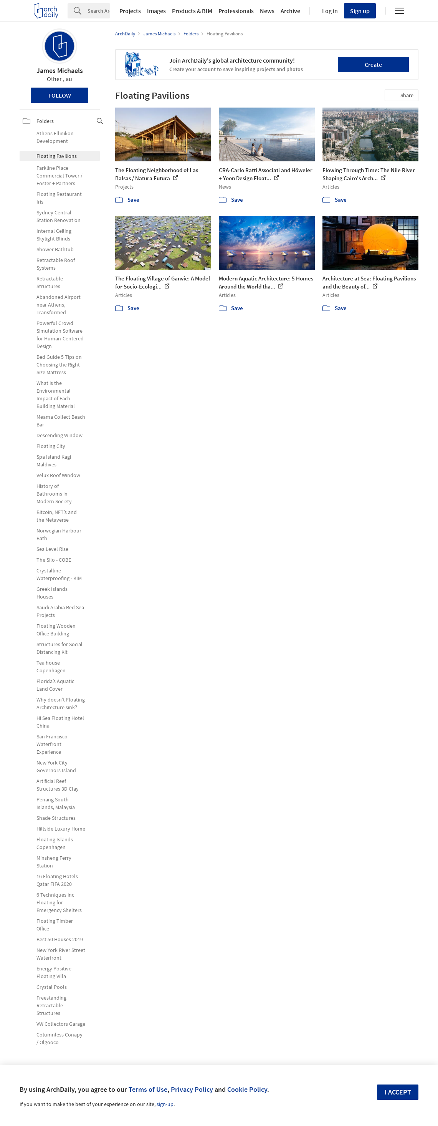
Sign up (360, 11)
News (267, 11)
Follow (59, 95)
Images (156, 11)
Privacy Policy (192, 1089)
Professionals (236, 11)
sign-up (165, 1104)
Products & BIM (192, 11)
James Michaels (59, 70)
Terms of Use (148, 1089)
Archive (290, 11)
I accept (398, 1092)
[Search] (99, 10)
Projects (130, 11)
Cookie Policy (247, 1089)
